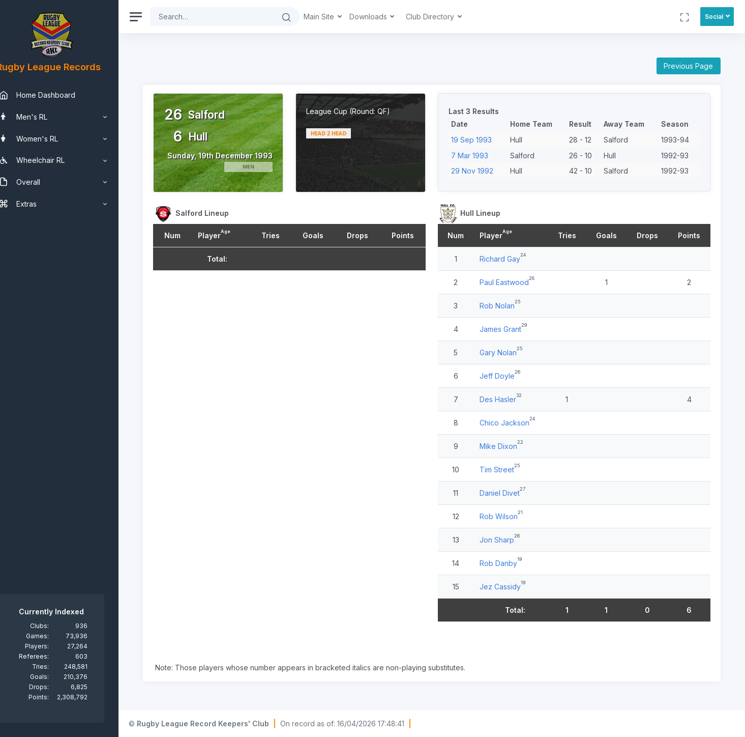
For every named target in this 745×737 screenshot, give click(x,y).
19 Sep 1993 (479, 139)
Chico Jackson (512, 426)
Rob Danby (505, 567)
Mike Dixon (505, 450)
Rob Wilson (506, 520)
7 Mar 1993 (477, 155)
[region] (67, 368)
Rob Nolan (504, 309)
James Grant (507, 333)
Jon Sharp (504, 544)
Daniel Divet (507, 497)
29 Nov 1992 (480, 170)
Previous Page (688, 66)
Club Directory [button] (447, 16)
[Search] (227, 16)
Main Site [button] (335, 16)
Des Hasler (505, 403)
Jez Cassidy (507, 590)
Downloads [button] (385, 16)
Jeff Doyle (504, 380)
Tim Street (504, 473)
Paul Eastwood (511, 286)
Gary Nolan (505, 356)
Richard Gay (507, 263)
